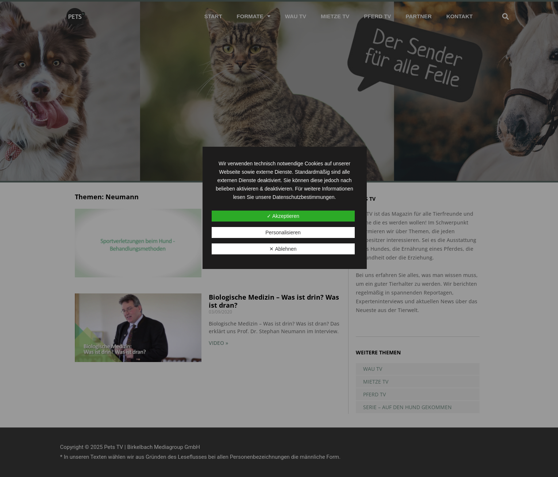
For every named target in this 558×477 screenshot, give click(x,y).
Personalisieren (283, 232)
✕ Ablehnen (282, 249)
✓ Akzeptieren (283, 216)
